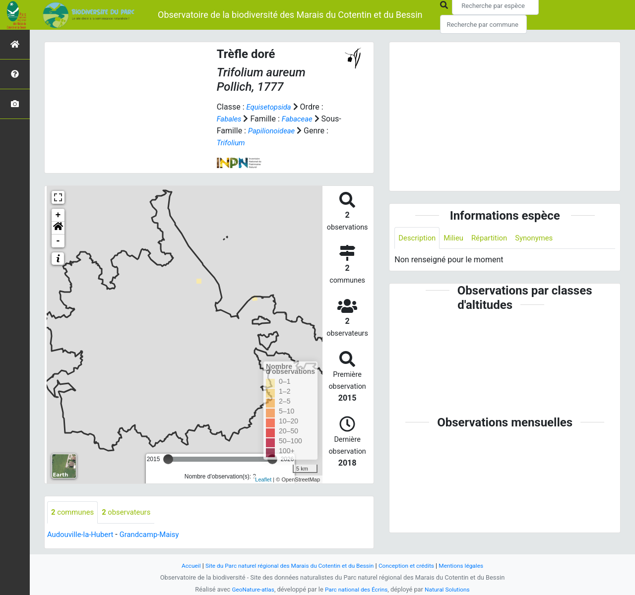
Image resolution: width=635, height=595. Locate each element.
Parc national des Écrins (356, 589)
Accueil (180, 565)
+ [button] (58, 215)
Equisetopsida (270, 107)
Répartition (495, 238)
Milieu (457, 238)
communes (74, 512)
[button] (58, 228)
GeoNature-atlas (249, 589)
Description (418, 238)
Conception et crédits (412, 565)
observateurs (131, 512)
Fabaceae (300, 118)
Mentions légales (471, 565)
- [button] (58, 241)
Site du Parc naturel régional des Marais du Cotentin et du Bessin (286, 565)
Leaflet (263, 479)
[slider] (168, 459)
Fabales (230, 118)
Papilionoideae (293, 130)
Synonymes (542, 238)
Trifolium (258, 142)
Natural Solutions (451, 589)
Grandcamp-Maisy (157, 534)
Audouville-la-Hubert (83, 534)
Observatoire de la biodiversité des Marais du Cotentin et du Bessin (290, 14)
